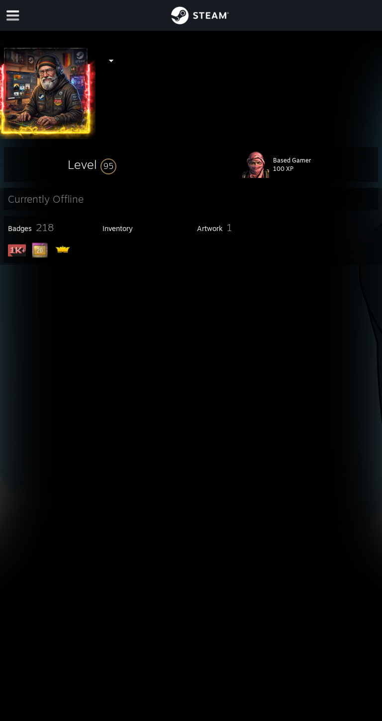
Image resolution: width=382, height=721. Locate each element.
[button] (92, 164)
